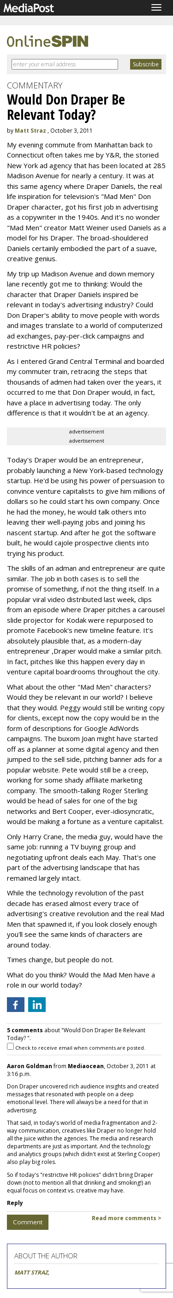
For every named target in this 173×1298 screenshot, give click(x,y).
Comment (27, 1222)
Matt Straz (30, 130)
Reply (15, 1203)
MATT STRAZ (31, 1272)
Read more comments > (126, 1218)
